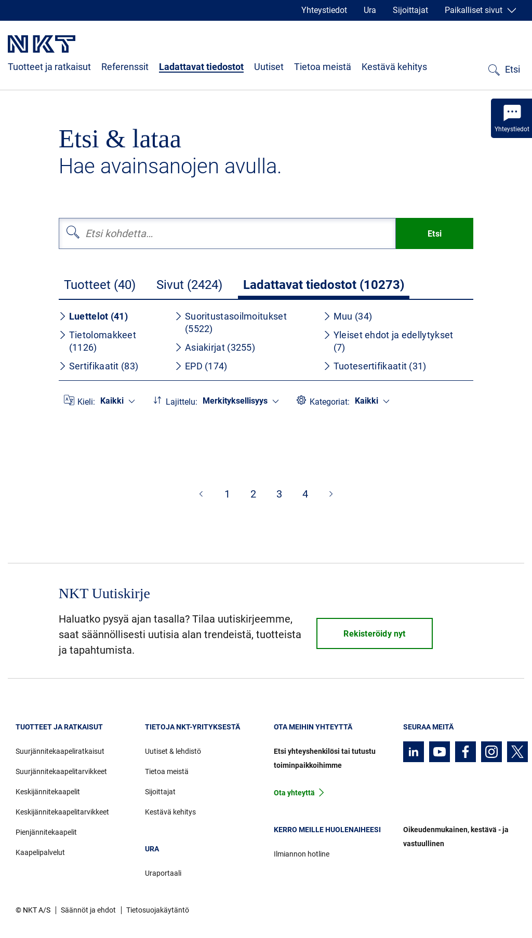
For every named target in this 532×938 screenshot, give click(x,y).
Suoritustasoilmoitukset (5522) (231, 322)
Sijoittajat (410, 10)
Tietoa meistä (322, 66)
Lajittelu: (181, 402)
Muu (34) (347, 316)
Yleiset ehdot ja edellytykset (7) (388, 341)
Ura (370, 10)
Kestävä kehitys (394, 66)
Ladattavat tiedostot (201, 66)
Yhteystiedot (324, 10)
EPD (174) (201, 366)
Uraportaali (163, 873)
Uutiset (269, 66)
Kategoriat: (330, 402)
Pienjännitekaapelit (46, 832)
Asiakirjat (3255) (215, 347)
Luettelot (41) (93, 316)
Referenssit (125, 66)
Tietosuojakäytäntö (157, 910)
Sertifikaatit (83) (98, 366)
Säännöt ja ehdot (88, 910)
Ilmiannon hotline (301, 854)
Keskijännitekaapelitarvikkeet (62, 812)
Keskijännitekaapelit (48, 792)
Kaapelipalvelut (40, 852)
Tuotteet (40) (100, 285)
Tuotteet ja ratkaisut (49, 66)
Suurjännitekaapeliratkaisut (60, 751)
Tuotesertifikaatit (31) (375, 366)
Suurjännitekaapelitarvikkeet (61, 771)
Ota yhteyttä (294, 793)
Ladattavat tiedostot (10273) (323, 285)
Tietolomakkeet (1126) (97, 341)
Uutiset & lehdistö (173, 751)
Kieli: (86, 402)
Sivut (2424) (189, 285)
